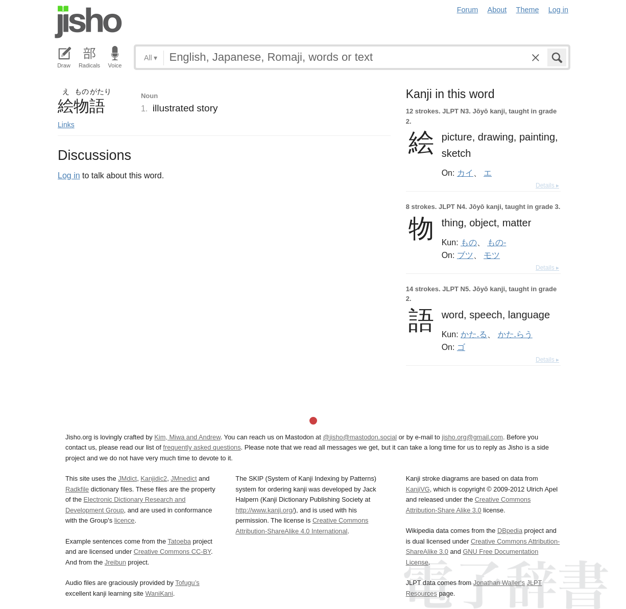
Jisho (88, 22)
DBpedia (509, 530)
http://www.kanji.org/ (264, 510)
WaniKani (159, 593)
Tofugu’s (187, 583)
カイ (465, 172)
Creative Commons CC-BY (172, 551)
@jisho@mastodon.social (360, 437)
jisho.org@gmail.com (472, 437)
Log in (558, 10)
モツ (492, 255)
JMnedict (184, 478)
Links (66, 125)
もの (469, 242)
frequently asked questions (201, 447)
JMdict (127, 478)
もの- (496, 242)
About (497, 10)
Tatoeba (179, 541)
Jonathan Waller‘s (499, 583)
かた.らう (515, 334)
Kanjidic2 (153, 478)
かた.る (474, 334)
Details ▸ (547, 185)
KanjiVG (418, 489)
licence (124, 520)
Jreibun (115, 562)
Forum (467, 10)
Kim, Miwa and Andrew (187, 437)
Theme (527, 10)
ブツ (465, 255)
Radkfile (77, 489)
